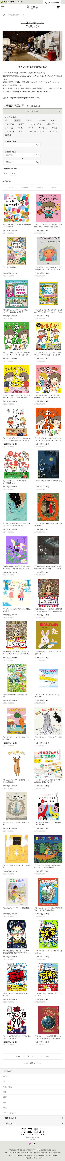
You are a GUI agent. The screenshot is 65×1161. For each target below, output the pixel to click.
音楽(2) (21, 131)
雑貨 (5, 1097)
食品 (5, 1108)
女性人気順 (40, 187)
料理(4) (31, 128)
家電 (5, 1102)
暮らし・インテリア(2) (36, 131)
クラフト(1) (9, 128)
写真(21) (54, 120)
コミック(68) (41, 120)
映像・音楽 (7, 1087)
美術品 (5, 1076)
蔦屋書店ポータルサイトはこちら (32, 1133)
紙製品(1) (8, 135)
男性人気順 (25, 187)
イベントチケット (10, 1113)
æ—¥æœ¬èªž (52, 3)
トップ (4, 14)
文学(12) (29, 120)
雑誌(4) (20, 128)
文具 (5, 1092)
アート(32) (53, 131)
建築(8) (21, 124)
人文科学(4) (50, 124)
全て (6, 120)
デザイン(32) (9, 124)
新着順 (54, 187)
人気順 (11, 187)
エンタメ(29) (9, 131)
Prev (18, 1056)
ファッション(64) (35, 124)
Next (47, 1056)
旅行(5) (54, 128)
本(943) (17, 120)
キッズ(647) (43, 128)
